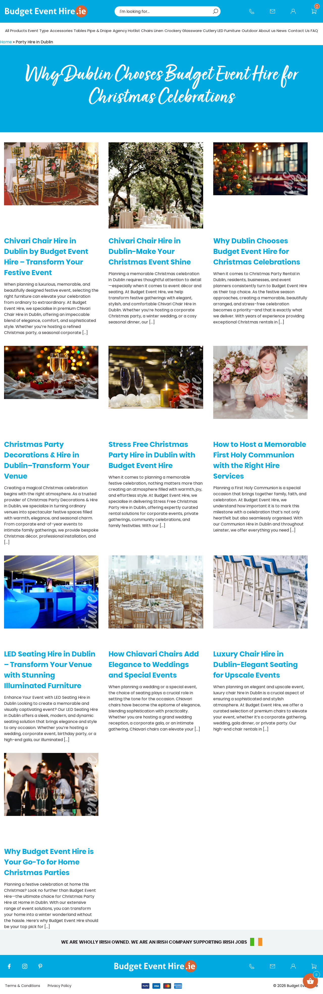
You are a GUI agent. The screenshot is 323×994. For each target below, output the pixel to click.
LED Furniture (229, 30)
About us (267, 30)
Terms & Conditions (22, 985)
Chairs (147, 30)
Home (6, 42)
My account (296, 14)
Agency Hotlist (126, 30)
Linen (158, 30)
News (282, 30)
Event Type (38, 30)
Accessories (61, 30)
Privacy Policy (59, 985)
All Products (16, 30)
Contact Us (275, 14)
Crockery (173, 30)
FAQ (314, 30)
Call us (254, 14)
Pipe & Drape (99, 30)
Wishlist (316, 14)
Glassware (192, 30)
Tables (80, 30)
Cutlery (210, 30)
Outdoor (250, 30)
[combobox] (165, 11)
